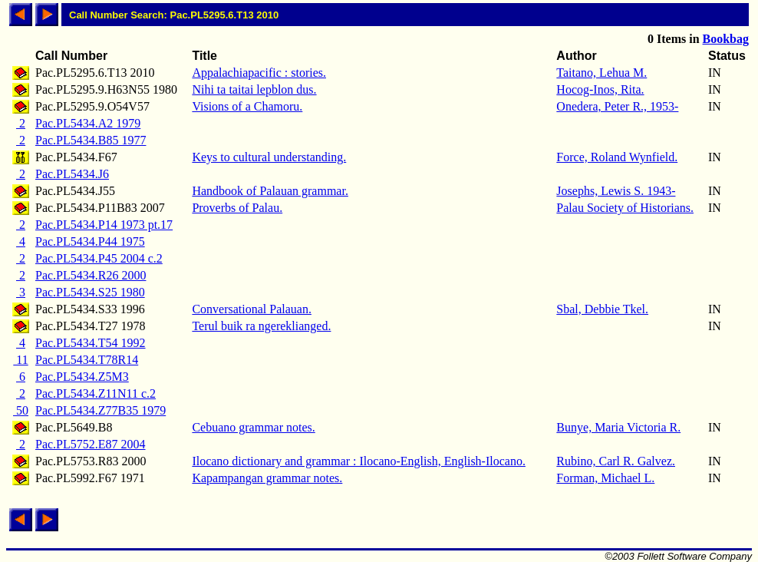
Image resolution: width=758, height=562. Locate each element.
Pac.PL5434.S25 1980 (90, 292)
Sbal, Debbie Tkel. (602, 309)
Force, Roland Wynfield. (616, 157)
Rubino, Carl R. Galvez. (615, 461)
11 (20, 359)
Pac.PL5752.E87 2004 (90, 444)
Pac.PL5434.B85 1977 (90, 140)
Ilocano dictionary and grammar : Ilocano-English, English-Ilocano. (359, 461)
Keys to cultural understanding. (269, 157)
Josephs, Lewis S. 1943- (615, 190)
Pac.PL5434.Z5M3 (82, 376)
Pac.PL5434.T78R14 (86, 359)
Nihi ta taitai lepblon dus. (254, 89)
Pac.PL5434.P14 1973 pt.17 (104, 224)
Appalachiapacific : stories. (259, 72)
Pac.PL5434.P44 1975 (90, 241)
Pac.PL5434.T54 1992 (90, 342)
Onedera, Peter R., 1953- (617, 106)
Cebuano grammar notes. (253, 427)
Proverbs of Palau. (237, 207)
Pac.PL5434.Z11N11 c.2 (95, 393)
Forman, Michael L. (605, 477)
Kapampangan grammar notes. (267, 477)
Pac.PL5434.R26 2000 (90, 275)
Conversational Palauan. (251, 309)
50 (20, 410)
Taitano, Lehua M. (601, 72)
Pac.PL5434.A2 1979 (87, 123)
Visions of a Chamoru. (247, 106)
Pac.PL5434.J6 (72, 173)
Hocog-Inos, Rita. (600, 89)
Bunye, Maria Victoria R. (618, 427)
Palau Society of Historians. (625, 207)
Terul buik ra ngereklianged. (261, 325)
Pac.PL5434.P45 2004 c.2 (99, 258)
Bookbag (726, 38)
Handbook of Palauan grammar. (270, 190)
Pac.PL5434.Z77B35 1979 (100, 410)
